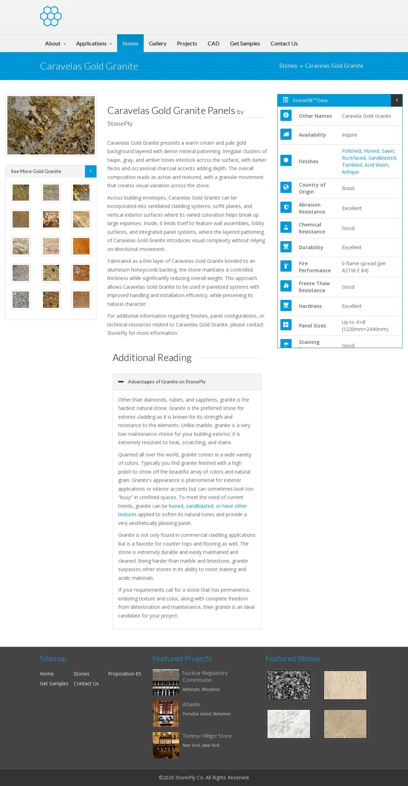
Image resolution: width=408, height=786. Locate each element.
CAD (214, 43)
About (52, 43)
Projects (187, 43)
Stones (130, 43)
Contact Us (284, 43)
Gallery (157, 43)
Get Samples (245, 43)
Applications (91, 43)
